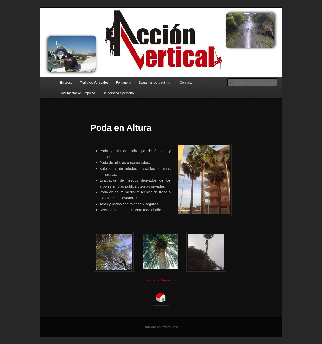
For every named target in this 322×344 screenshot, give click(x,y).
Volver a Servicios (161, 280)
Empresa (66, 82)
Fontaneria (123, 82)
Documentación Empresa (77, 93)
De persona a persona (118, 93)
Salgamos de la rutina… (155, 82)
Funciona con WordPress (160, 327)
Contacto (186, 82)
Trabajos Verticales (94, 82)
